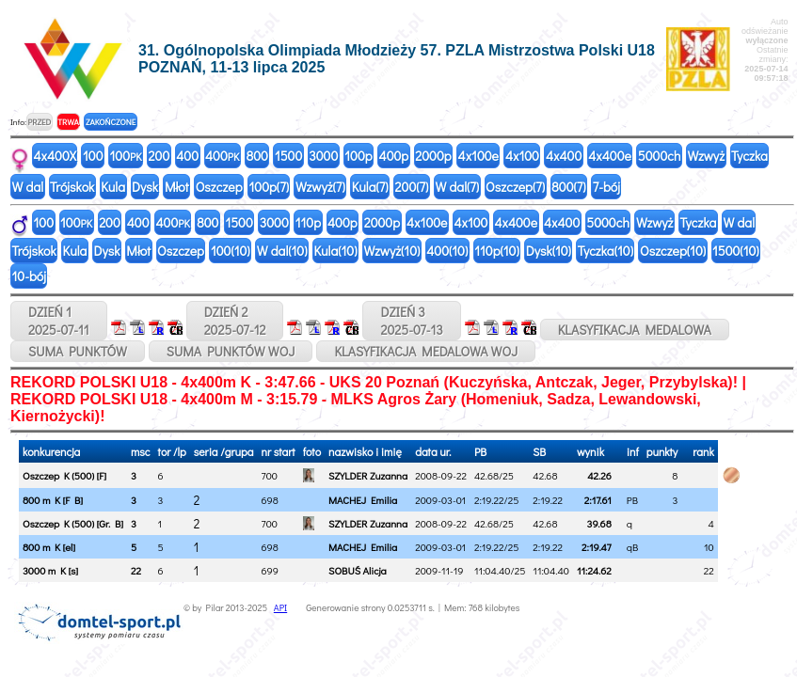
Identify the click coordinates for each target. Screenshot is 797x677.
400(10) (447, 251)
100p (358, 156)
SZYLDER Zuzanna (367, 475)
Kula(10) (335, 251)
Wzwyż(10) (391, 251)
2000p (433, 156)
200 (159, 156)
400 (187, 156)
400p (394, 156)
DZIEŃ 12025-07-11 (58, 320)
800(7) (568, 187)
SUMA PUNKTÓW (77, 351)
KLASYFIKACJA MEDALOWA (634, 329)
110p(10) (496, 251)
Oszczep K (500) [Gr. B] (73, 523)
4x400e (609, 156)
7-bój (606, 187)
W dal (28, 187)
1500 (288, 156)
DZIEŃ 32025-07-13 (411, 320)
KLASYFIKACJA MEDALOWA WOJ (426, 351)
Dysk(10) (548, 251)
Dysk (145, 187)
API (280, 608)
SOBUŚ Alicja (357, 570)
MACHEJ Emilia (362, 500)
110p (308, 222)
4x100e (478, 156)
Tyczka (749, 156)
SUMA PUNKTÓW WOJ (231, 351)
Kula (113, 187)
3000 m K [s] (50, 570)
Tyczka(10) (605, 251)
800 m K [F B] (53, 500)
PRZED (39, 122)
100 (93, 156)
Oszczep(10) (673, 251)
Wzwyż (706, 156)
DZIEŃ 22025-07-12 (235, 320)
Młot (177, 187)
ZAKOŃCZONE (110, 122)
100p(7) (269, 187)
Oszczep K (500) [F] (64, 475)
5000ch (659, 156)
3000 (323, 156)
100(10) (230, 251)
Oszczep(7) (515, 187)
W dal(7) (457, 187)
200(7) (412, 187)
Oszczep (219, 187)
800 (256, 156)
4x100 (522, 156)
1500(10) (735, 251)
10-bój (29, 276)
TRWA (68, 122)
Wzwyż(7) (320, 187)
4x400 (564, 156)
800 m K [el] (49, 547)
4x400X (55, 156)
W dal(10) (282, 251)
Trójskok (72, 187)
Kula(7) (370, 187)
